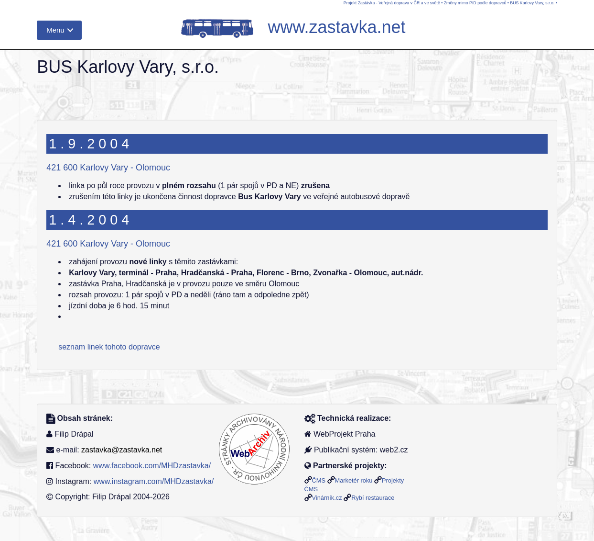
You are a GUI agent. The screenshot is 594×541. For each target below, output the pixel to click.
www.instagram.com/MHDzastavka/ (154, 481)
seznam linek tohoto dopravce (109, 347)
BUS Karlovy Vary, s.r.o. (532, 2)
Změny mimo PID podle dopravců (475, 2)
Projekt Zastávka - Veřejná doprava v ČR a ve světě (392, 2)
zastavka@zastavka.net (121, 450)
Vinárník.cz (327, 497)
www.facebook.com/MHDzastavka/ (152, 466)
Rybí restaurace (372, 497)
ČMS (318, 480)
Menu (55, 30)
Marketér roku (354, 480)
